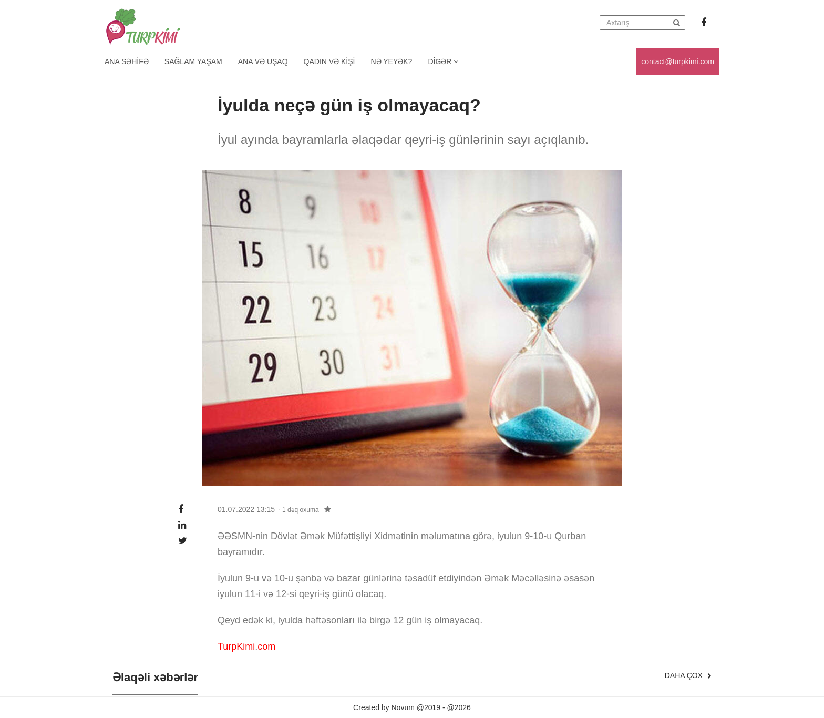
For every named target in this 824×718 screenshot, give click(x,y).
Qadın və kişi (329, 61)
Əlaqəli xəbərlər (155, 677)
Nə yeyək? (392, 61)
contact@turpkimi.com (677, 61)
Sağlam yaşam (193, 61)
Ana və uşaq (263, 61)
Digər (443, 61)
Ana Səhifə (127, 61)
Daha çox (688, 675)
